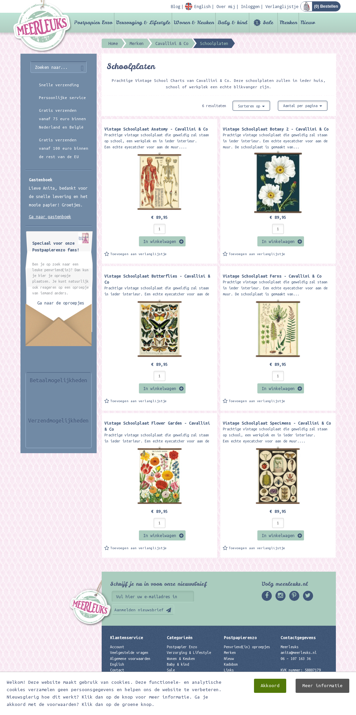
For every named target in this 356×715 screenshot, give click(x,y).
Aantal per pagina (302, 106)
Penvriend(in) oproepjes (247, 647)
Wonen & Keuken (194, 22)
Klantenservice (126, 637)
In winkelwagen (159, 241)
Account (117, 647)
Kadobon (231, 664)
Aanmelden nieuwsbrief (139, 610)
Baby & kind (232, 22)
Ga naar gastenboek (50, 216)
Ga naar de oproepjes (60, 302)
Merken (288, 22)
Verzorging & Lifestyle (143, 22)
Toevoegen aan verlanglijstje (138, 254)
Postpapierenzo (240, 637)
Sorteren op (251, 106)
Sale (268, 22)
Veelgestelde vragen (129, 653)
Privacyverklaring (127, 676)
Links (229, 670)
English (117, 664)
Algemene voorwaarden (130, 659)
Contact (117, 670)
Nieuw (308, 22)
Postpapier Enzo (93, 22)
